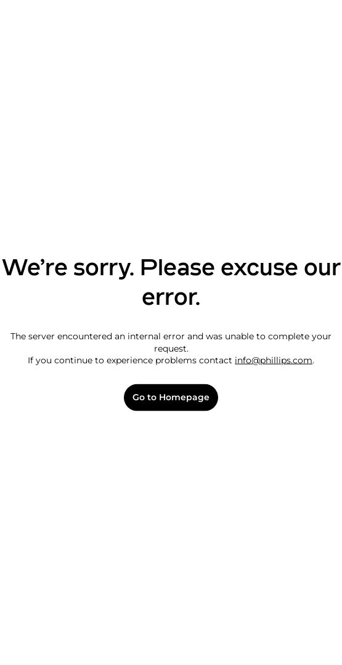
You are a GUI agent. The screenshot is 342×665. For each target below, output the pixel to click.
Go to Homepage (171, 397)
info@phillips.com (273, 360)
